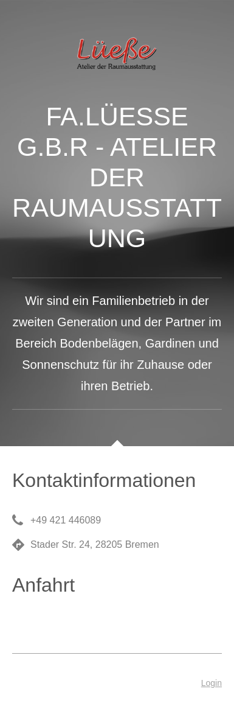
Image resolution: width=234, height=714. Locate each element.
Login (211, 683)
